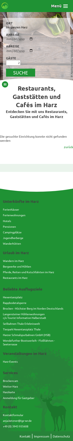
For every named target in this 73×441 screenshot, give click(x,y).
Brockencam (10, 380)
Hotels (7, 221)
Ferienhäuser (11, 209)
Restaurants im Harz (15, 277)
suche (20, 72)
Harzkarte (9, 392)
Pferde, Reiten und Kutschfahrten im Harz (28, 272)
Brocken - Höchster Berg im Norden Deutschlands (33, 308)
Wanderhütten (12, 243)
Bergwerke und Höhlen (17, 266)
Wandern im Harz (13, 260)
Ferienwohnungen (14, 215)
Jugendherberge (13, 238)
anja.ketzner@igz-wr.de (17, 420)
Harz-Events (10, 361)
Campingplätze (12, 232)
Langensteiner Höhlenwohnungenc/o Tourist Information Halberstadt (24, 315)
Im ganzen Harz (17, 27)
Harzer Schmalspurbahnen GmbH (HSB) (26, 335)
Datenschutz (61, 436)
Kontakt (25, 436)
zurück (68, 147)
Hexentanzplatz (13, 297)
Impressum (41, 436)
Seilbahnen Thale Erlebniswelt (21, 323)
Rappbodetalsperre (14, 302)
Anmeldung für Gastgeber (18, 398)
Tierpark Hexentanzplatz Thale (22, 329)
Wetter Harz (10, 386)
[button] (59, 6)
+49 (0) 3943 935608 (15, 426)
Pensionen (9, 226)
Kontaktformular (13, 415)
